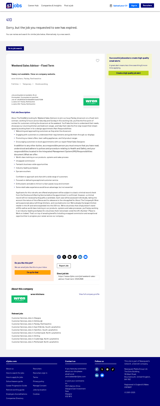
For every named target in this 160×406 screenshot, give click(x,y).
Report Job (63, 266)
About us (10, 368)
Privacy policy (38, 381)
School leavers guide (14, 381)
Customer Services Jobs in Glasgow (26, 318)
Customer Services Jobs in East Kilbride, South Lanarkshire (36, 327)
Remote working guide (15, 390)
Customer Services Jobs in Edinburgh (27, 321)
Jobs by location (39, 390)
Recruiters (147, 5)
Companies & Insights (51, 5)
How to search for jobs (15, 373)
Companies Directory (14, 398)
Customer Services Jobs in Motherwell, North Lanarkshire (35, 342)
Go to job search (15, 48)
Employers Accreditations (16, 394)
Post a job (68, 5)
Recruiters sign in (40, 373)
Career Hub (33, 5)
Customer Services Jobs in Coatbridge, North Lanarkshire (35, 339)
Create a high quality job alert (128, 73)
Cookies (36, 394)
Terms (35, 377)
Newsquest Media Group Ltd (135, 369)
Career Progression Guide (16, 385)
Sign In (134, 5)
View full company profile (89, 294)
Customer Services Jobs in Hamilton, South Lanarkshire (34, 330)
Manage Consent (39, 385)
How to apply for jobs (14, 377)
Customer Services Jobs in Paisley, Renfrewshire (31, 324)
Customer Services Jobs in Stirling (26, 336)
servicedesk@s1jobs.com (75, 376)
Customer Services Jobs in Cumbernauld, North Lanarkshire (36, 333)
